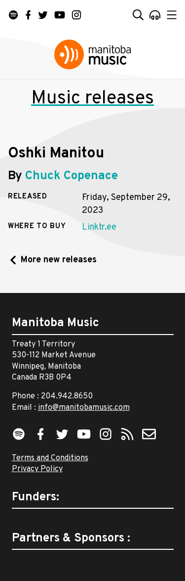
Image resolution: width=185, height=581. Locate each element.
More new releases (59, 260)
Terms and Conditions (50, 458)
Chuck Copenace (71, 176)
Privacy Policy (37, 469)
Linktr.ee (99, 227)
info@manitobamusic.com (84, 408)
